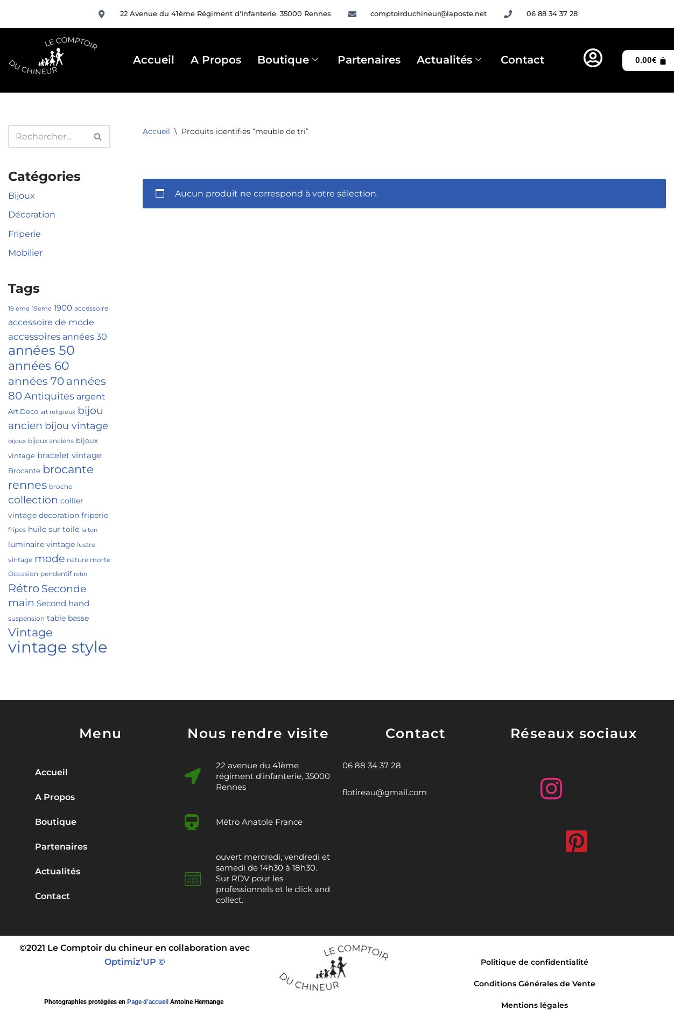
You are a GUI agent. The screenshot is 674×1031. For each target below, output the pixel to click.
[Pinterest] (574, 837)
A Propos (216, 59)
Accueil (153, 59)
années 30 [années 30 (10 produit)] (84, 336)
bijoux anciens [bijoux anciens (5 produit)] (51, 441)
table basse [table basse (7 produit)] (68, 618)
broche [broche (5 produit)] (60, 486)
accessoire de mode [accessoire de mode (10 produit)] (51, 322)
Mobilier (25, 253)
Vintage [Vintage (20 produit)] (30, 632)
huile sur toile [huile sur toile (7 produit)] (53, 529)
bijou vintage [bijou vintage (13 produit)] (76, 425)
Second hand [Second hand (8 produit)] (63, 603)
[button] (100, 822)
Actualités (449, 60)
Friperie (24, 234)
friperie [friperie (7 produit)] (94, 515)
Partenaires (369, 59)
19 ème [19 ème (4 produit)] (19, 308)
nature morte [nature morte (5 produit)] (88, 560)
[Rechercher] (47, 136)
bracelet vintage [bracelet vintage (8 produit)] (69, 455)
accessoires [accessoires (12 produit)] (34, 336)
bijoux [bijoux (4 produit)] (17, 441)
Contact (522, 59)
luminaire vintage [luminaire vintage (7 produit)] (41, 544)
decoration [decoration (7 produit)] (59, 515)
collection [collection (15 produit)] (33, 500)
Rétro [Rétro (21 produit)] (23, 588)
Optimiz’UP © (134, 962)
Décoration (31, 214)
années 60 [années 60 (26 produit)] (38, 365)
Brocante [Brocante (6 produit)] (24, 470)
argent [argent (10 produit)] (91, 396)
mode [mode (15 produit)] (49, 558)
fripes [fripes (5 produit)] (17, 529)
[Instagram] (548, 784)
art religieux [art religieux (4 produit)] (57, 412)
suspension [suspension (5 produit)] (26, 618)
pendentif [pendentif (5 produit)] (56, 574)
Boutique (287, 60)
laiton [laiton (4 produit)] (89, 530)
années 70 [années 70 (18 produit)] (36, 381)
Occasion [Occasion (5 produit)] (23, 574)
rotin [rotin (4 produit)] (80, 574)
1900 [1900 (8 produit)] (63, 308)
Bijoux (21, 196)
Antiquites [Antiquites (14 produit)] (49, 396)
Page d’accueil (148, 1002)
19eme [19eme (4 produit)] (42, 308)
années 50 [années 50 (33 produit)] (41, 350)
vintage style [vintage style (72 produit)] (58, 646)
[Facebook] (599, 789)
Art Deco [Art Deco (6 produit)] (23, 411)
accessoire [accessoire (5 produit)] (91, 308)
